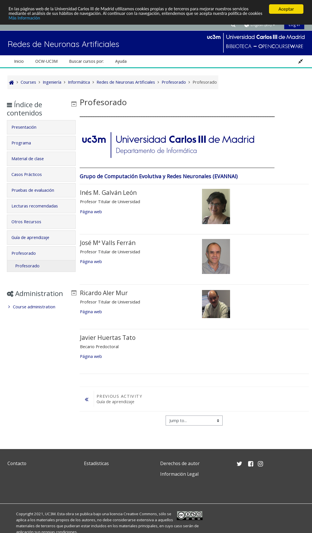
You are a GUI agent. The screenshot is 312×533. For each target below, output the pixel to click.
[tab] (41, 127)
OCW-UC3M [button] (46, 61)
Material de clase (32, 158)
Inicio (19, 61)
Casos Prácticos (31, 174)
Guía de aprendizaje (35, 237)
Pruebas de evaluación (37, 190)
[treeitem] (41, 315)
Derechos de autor (180, 463)
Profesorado (28, 253)
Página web (91, 211)
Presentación (28, 127)
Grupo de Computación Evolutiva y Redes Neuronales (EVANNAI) (159, 176)
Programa (25, 143)
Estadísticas (96, 463)
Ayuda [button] (121, 61)
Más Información (41, 19)
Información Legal (179, 474)
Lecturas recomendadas (39, 206)
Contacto (16, 463)
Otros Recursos (31, 221)
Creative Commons (140, 513)
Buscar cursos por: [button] (86, 61)
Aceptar (286, 9)
